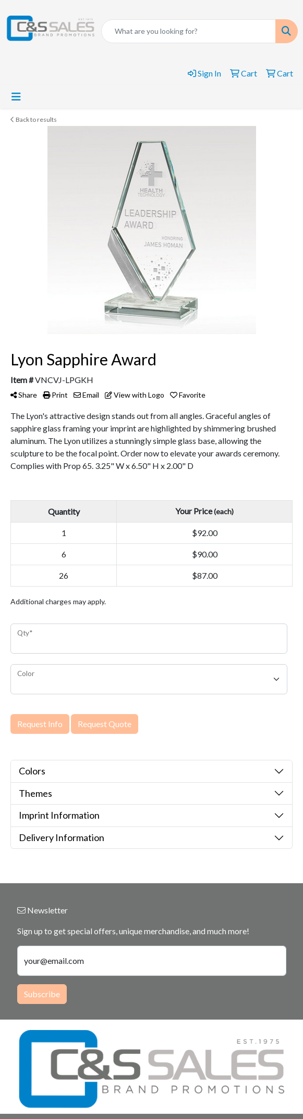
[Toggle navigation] (16, 96)
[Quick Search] (188, 31)
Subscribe (42, 994)
